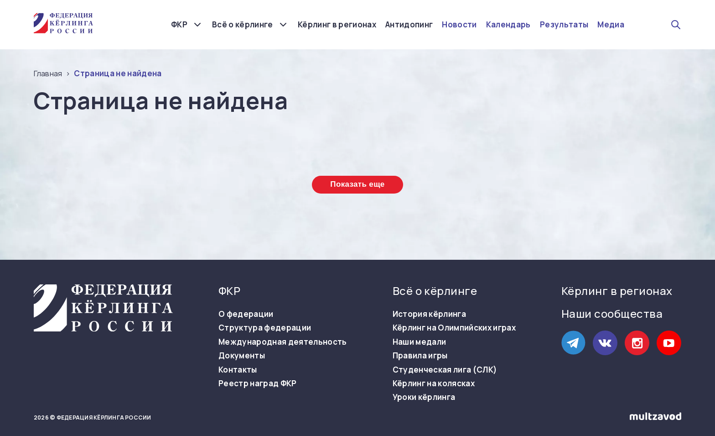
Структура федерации (264, 328)
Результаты (564, 25)
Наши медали (419, 342)
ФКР (179, 24)
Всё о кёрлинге (242, 24)
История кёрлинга (429, 314)
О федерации (246, 314)
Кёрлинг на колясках (434, 383)
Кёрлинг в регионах (337, 25)
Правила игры (420, 356)
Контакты (237, 370)
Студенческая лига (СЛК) (445, 370)
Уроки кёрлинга (424, 397)
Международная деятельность (282, 342)
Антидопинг (409, 25)
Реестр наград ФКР (257, 383)
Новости (459, 25)
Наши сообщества (612, 313)
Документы (241, 356)
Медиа (610, 25)
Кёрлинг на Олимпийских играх (454, 328)
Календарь (508, 25)
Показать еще (357, 184)
